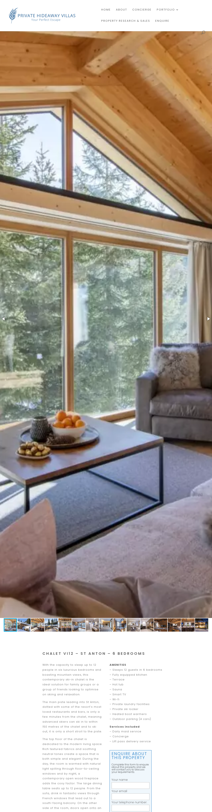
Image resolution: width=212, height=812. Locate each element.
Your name (130, 782)
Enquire (162, 21)
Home (106, 10)
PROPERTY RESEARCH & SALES (125, 21)
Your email (130, 794)
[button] (3, 318)
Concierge (142, 10)
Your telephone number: (130, 805)
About (121, 10)
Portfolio (166, 10)
